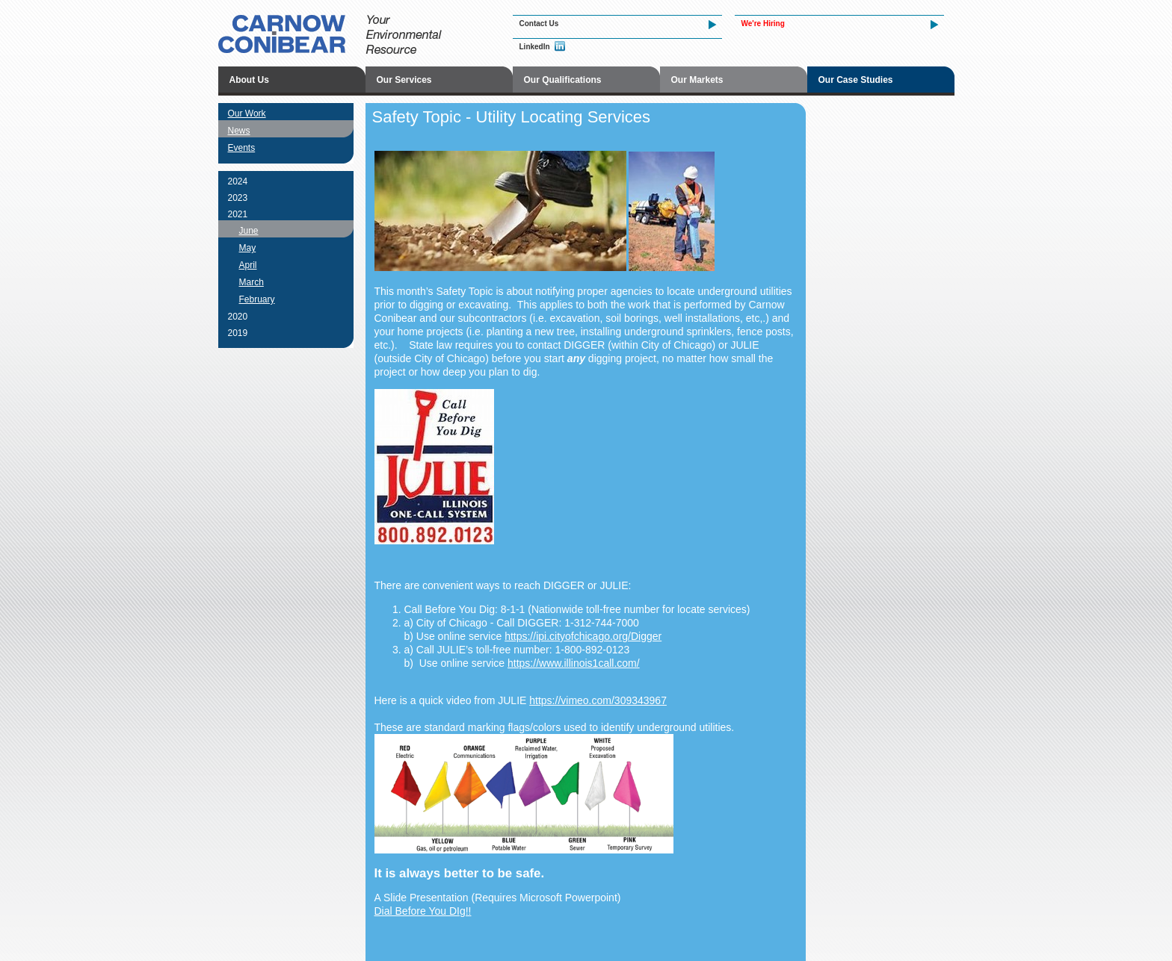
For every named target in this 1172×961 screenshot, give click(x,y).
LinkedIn (534, 47)
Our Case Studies (855, 80)
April (248, 265)
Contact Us (539, 23)
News (239, 130)
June (249, 231)
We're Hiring (763, 23)
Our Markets (697, 80)
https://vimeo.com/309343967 (598, 700)
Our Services (404, 80)
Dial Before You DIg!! (423, 911)
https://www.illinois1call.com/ (574, 663)
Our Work (247, 113)
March (251, 282)
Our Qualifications (563, 80)
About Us (249, 80)
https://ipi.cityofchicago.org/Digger (583, 636)
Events (242, 148)
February (257, 299)
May (247, 248)
